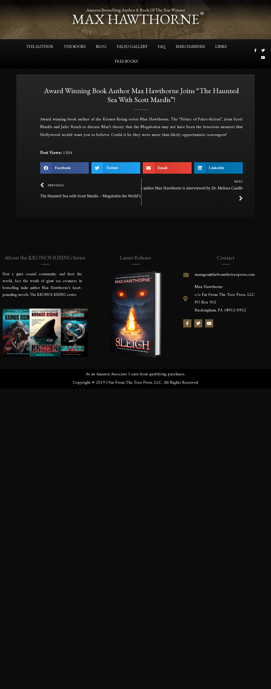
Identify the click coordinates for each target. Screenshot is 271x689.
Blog (101, 46)
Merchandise (190, 46)
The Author (39, 46)
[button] (64, 168)
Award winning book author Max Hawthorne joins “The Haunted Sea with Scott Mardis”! (141, 96)
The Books (75, 46)
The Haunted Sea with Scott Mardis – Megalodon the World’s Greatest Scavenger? (90, 196)
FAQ (161, 46)
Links (221, 46)
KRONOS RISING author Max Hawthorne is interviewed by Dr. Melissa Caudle (192, 188)
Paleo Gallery (132, 46)
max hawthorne (135, 19)
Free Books (126, 61)
